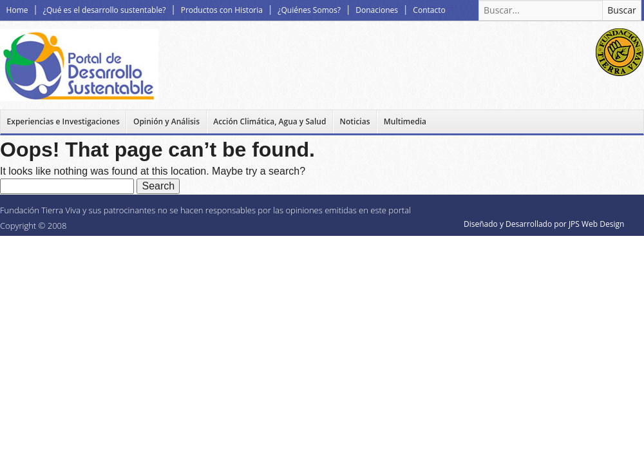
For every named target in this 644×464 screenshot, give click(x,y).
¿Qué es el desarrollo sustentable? (104, 10)
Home (17, 10)
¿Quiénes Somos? (309, 10)
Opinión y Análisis (166, 121)
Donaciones (376, 10)
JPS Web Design (596, 223)
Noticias (355, 121)
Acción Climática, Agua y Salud (269, 121)
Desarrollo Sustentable (79, 65)
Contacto (429, 10)
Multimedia (405, 121)
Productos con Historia (222, 10)
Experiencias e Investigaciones (63, 121)
